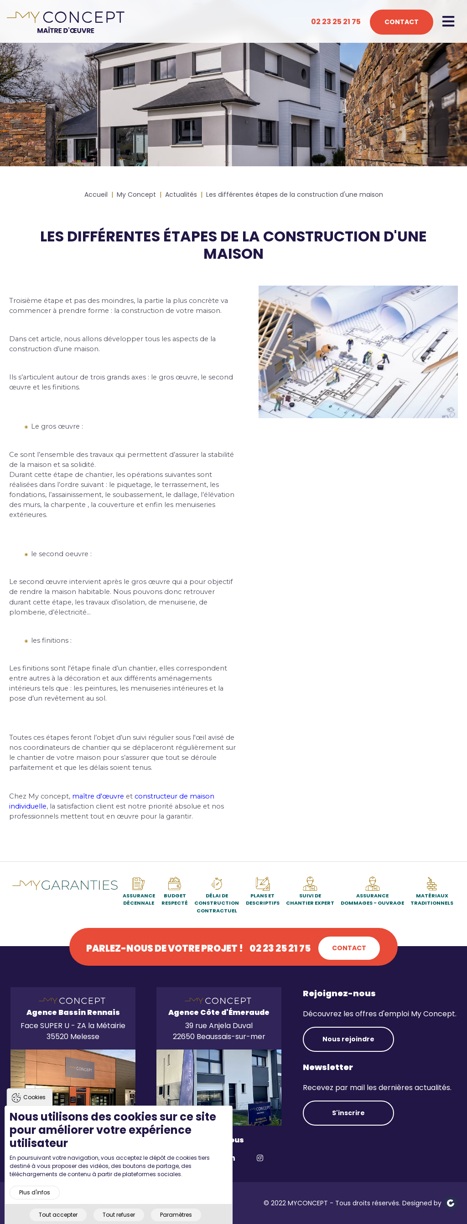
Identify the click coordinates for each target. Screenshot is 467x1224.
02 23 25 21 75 (336, 21)
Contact (401, 21)
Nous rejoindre (348, 1039)
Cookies (34, 1112)
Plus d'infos (34, 1207)
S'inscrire (348, 1112)
